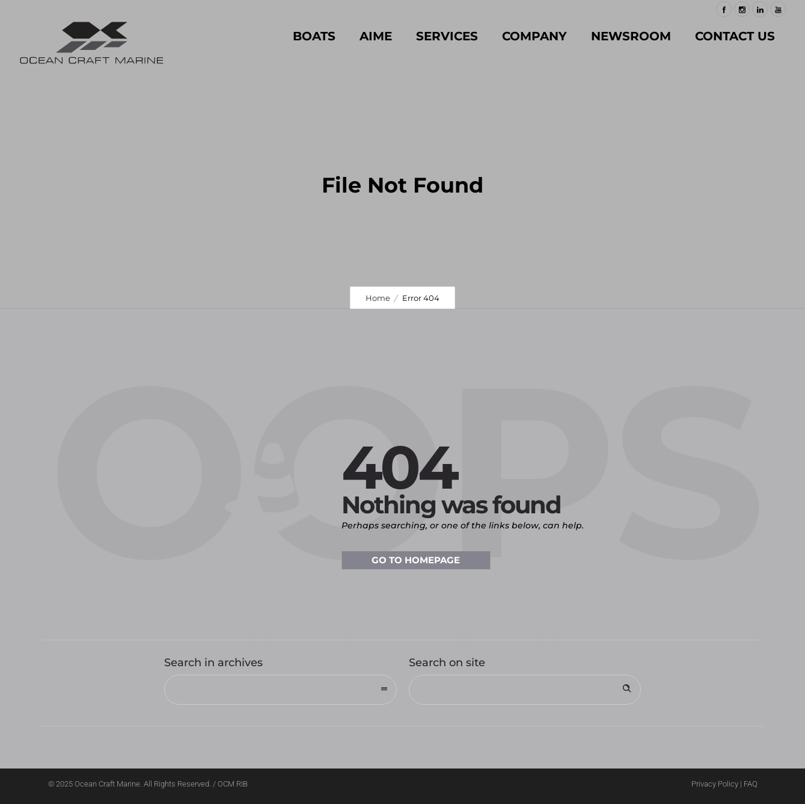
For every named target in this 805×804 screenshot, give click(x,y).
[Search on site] (525, 690)
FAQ (751, 783)
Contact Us (735, 36)
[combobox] (280, 690)
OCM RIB (233, 783)
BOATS (314, 36)
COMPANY (534, 36)
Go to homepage (416, 560)
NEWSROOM (631, 36)
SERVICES (447, 36)
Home (378, 298)
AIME (376, 36)
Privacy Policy (714, 783)
